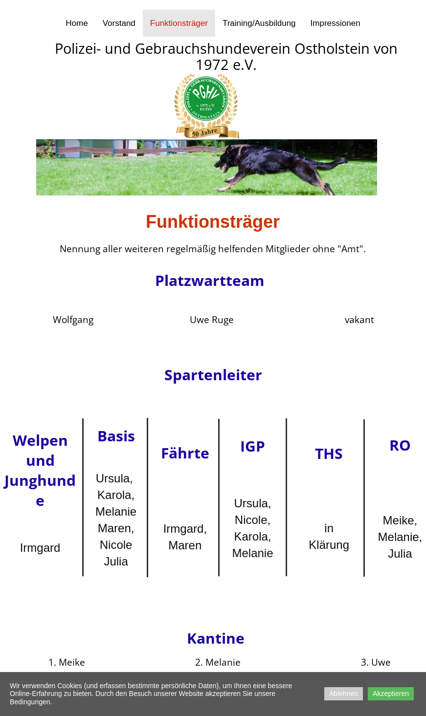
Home (77, 23)
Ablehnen (343, 693)
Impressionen (335, 23)
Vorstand (119, 23)
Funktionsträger (179, 23)
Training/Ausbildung (259, 23)
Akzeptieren (391, 693)
